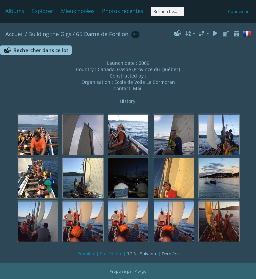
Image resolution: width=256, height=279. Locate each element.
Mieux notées (78, 11)
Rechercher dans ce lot (40, 50)
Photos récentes (122, 11)
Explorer (42, 11)
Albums (14, 11)
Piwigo (140, 271)
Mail (138, 88)
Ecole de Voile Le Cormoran (144, 82)
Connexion (239, 11)
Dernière (170, 254)
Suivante (148, 254)
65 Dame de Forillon (102, 34)
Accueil (14, 34)
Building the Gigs (49, 34)
